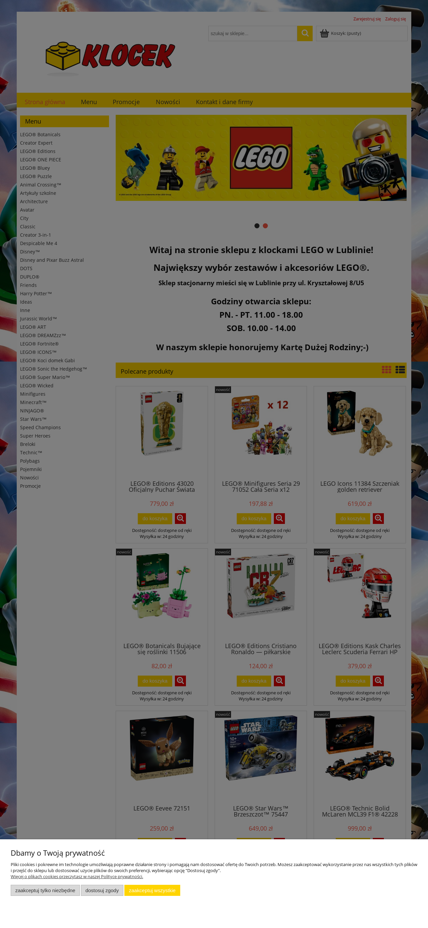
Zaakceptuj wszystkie (152, 890)
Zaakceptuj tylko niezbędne (45, 890)
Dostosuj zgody (102, 890)
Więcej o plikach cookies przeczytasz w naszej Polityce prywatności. (77, 876)
